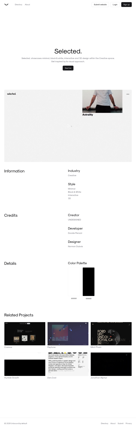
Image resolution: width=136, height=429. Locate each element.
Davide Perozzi (75, 233)
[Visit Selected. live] (68, 126)
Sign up (126, 4)
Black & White (74, 192)
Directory (18, 4)
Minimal (71, 188)
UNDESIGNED (74, 219)
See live (68, 68)
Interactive (73, 195)
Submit (121, 423)
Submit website (100, 4)
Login (115, 4)
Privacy (129, 423)
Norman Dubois (75, 246)
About (27, 4)
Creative (72, 175)
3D (69, 198)
